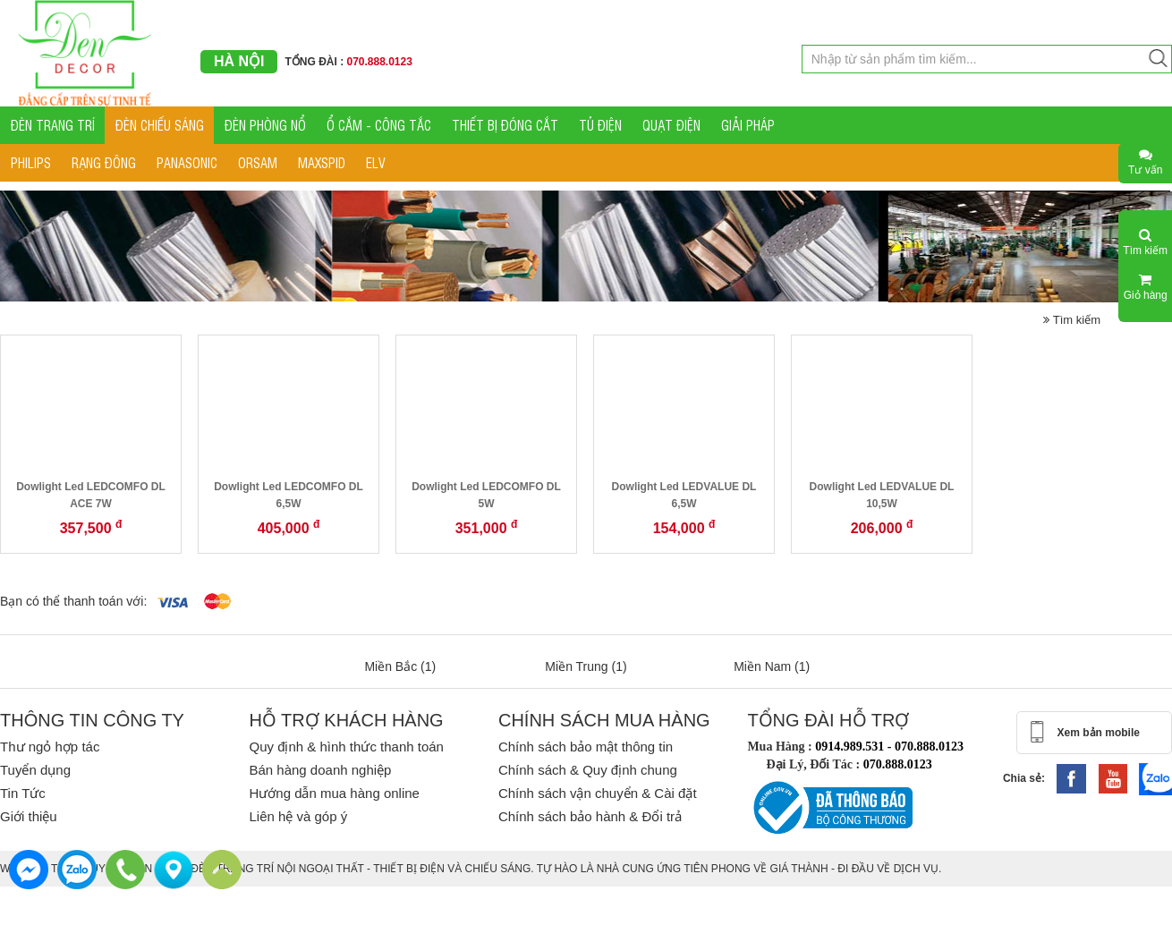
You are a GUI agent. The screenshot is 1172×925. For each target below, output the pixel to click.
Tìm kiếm (1071, 320)
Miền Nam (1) (772, 666)
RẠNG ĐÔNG (104, 162)
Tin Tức (23, 793)
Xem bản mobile (1098, 732)
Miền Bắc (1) (400, 666)
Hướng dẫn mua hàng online (334, 793)
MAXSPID (321, 162)
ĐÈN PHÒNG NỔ (265, 124)
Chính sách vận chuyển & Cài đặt (597, 793)
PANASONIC (187, 162)
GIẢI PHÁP (748, 124)
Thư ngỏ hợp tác (49, 746)
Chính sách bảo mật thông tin (585, 746)
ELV (376, 162)
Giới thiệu (28, 816)
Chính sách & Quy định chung (587, 769)
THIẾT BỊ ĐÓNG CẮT (505, 124)
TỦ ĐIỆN (600, 124)
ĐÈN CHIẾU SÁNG (159, 124)
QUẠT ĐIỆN (671, 124)
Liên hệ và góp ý (298, 816)
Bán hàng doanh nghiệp (320, 769)
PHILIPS (31, 162)
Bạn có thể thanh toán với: (73, 601)
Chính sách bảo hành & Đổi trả (590, 816)
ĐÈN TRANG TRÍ (53, 124)
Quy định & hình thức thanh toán (346, 746)
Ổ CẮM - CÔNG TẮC (379, 124)
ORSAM (257, 162)
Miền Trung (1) (585, 666)
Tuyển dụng (35, 769)
